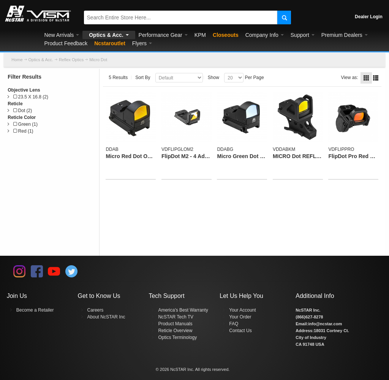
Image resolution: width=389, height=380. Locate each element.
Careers (95, 310)
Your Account (242, 310)
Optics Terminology (177, 337)
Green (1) (25, 124)
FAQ (233, 323)
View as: (349, 77)
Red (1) (23, 131)
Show (213, 77)
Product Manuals (175, 323)
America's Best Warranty (183, 310)
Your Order (240, 317)
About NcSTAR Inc (106, 317)
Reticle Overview (175, 330)
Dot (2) (22, 110)
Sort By (142, 77)
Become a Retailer (35, 310)
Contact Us (240, 330)
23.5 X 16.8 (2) (30, 97)
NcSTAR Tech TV (175, 317)
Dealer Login (369, 16)
